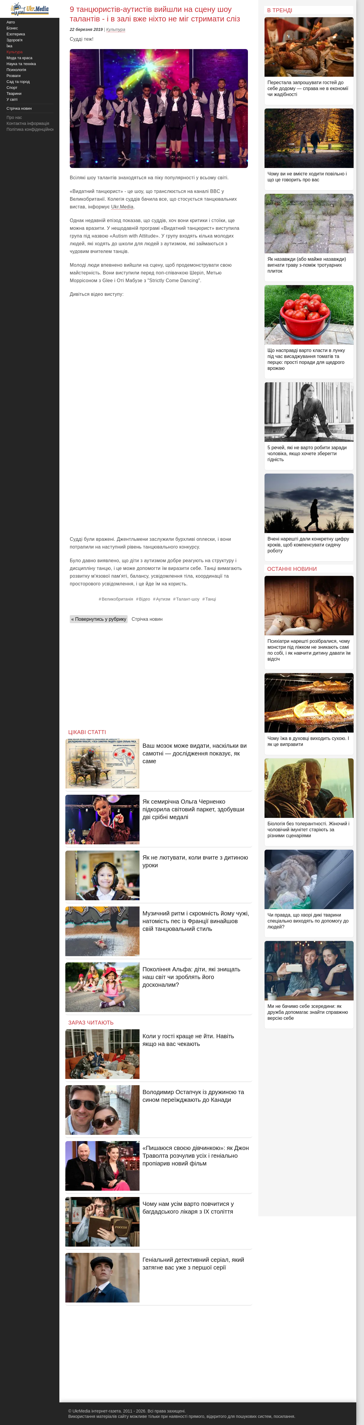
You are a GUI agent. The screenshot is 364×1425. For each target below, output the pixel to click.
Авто (11, 22)
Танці (210, 599)
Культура (115, 29)
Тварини (14, 93)
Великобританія (117, 599)
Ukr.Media (122, 206)
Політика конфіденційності (32, 129)
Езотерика (16, 34)
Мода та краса (19, 58)
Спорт (12, 87)
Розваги (13, 75)
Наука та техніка (21, 64)
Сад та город (18, 81)
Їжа (9, 46)
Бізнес (12, 28)
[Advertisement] (159, 488)
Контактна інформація (28, 123)
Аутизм (163, 599)
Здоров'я (15, 40)
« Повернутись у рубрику (98, 619)
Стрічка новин (147, 619)
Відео (144, 599)
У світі (12, 99)
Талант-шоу (187, 599)
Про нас (14, 117)
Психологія (16, 69)
